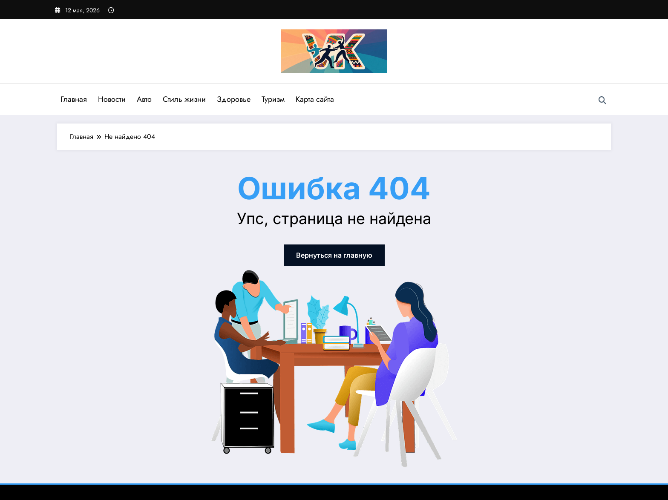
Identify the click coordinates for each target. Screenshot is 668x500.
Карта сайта (315, 99)
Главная (73, 99)
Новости (112, 99)
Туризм (273, 99)
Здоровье (233, 99)
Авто (144, 99)
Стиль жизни (184, 99)
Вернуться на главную (334, 255)
